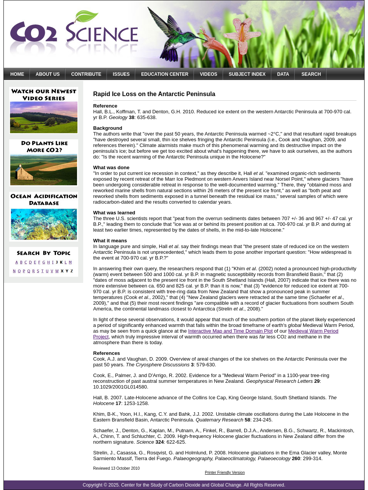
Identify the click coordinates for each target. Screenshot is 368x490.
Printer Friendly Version (225, 472)
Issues (121, 74)
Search (311, 74)
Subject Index (247, 74)
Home (17, 74)
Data (283, 74)
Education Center (164, 74)
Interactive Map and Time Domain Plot (230, 331)
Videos (208, 74)
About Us (48, 74)
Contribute (86, 74)
